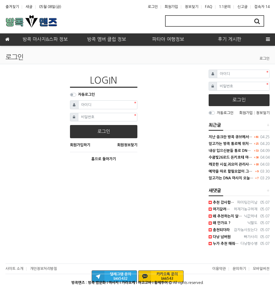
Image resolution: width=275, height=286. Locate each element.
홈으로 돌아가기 (103, 159)
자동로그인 (86, 94)
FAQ (208, 7)
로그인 (153, 7)
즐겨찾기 (12, 7)
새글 (29, 7)
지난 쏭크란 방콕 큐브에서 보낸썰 (231, 137)
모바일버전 (261, 268)
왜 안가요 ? (219, 223)
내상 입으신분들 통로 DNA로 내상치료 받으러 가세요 (231, 150)
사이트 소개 (14, 268)
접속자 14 (262, 7)
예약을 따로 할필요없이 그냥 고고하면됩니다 (231, 171)
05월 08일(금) (50, 7)
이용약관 (219, 268)
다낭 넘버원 (220, 237)
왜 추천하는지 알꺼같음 (225, 216)
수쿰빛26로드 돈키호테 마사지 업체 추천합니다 (231, 157)
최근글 (215, 125)
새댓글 (215, 190)
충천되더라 (219, 230)
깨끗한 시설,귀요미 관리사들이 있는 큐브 (231, 164)
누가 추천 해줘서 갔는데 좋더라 (224, 243)
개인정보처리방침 (43, 268)
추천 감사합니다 (222, 202)
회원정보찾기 (127, 145)
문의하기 (239, 268)
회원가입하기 (80, 145)
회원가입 (171, 7)
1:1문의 (225, 7)
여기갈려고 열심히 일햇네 (220, 209)
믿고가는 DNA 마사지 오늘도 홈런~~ (231, 178)
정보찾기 (191, 7)
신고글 (242, 7)
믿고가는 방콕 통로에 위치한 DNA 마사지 (231, 143)
